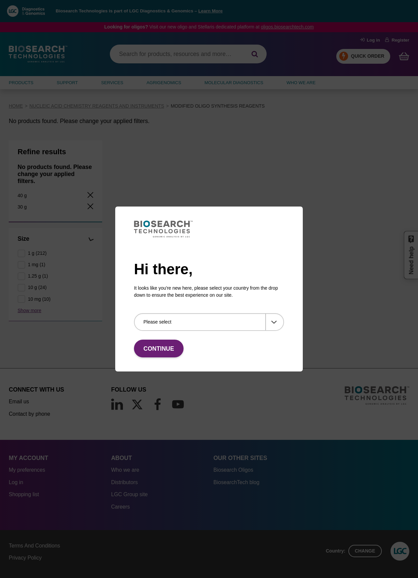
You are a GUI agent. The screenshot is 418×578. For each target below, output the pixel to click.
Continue (158, 348)
